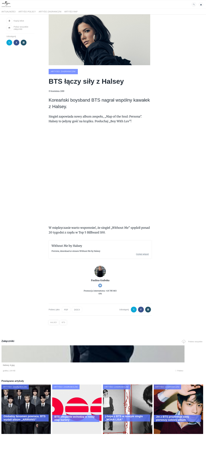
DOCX (77, 309)
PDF (66, 309)
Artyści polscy (27, 11)
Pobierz (44, 371)
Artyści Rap (71, 11)
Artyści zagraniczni (50, 11)
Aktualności (8, 11)
